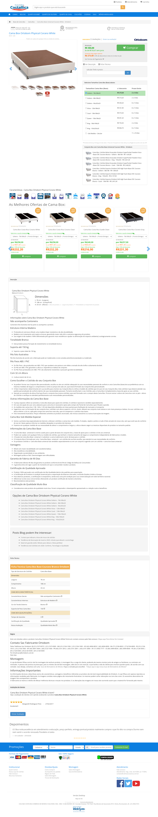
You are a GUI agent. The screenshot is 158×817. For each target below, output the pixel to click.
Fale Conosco (13, 774)
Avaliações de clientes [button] (17, 687)
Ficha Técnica (104, 64)
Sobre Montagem (50, 776)
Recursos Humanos (15, 776)
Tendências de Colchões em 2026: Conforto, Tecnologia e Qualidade (45, 546)
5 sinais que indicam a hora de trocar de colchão (38, 537)
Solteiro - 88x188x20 (92, 98)
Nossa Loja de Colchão (16, 772)
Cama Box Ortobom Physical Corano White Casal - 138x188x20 (43, 511)
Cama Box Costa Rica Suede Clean (96, 229)
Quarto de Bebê (34, 14)
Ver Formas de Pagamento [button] (94, 59)
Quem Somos (13, 770)
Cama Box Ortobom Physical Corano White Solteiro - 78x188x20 (43, 500)
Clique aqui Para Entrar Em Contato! (110, 639)
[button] (10, 68)
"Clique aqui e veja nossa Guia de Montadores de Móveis (106, 667)
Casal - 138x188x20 (92, 113)
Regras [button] (12, 634)
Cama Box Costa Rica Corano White (26, 229)
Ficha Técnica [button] (14, 558)
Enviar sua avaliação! (109, 39)
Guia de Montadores (75, 772)
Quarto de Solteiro (49, 14)
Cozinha (87, 14)
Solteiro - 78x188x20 (92, 93)
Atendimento (131, 2)
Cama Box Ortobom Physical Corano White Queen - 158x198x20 (43, 514)
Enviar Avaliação (18, 714)
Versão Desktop (79, 795)
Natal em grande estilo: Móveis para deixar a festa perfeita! (41, 543)
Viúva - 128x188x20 (92, 108)
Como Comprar (50, 770)
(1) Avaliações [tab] (91, 39)
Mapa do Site (79, 798)
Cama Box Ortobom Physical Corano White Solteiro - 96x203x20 (43, 506)
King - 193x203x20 (92, 128)
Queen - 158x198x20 (93, 118)
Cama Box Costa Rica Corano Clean (61, 229)
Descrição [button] (13, 280)
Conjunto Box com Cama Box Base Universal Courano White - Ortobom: (108, 147)
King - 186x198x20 (92, 123)
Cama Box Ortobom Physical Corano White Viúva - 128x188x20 (43, 509)
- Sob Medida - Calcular (93, 133)
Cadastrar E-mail (121, 747)
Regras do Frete (50, 774)
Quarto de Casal (66, 14)
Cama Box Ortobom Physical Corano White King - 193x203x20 (42, 519)
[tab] (109, 39)
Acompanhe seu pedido (52, 772)
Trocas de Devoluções (52, 778)
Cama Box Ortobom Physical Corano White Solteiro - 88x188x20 (43, 503)
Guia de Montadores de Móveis (51, 667)
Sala (94, 14)
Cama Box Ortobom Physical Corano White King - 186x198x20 (42, 517)
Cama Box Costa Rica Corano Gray (131, 229)
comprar (26, 256)
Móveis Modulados (106, 14)
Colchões (78, 14)
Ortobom (20, 293)
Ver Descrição (89, 64)
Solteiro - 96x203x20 (92, 103)
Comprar (130, 48)
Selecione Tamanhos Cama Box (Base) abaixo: (99, 83)
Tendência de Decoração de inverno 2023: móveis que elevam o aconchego (47, 540)
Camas (15, 14)
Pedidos (118, 2)
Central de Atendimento (86, 802)
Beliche (22, 14)
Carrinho (144, 2)
